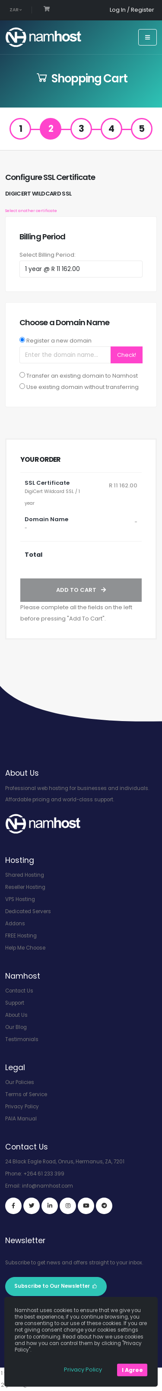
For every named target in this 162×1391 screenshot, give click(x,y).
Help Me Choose (25, 947)
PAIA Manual (21, 1118)
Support (14, 1002)
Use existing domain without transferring (82, 387)
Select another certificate (31, 210)
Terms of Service (26, 1094)
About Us (16, 1015)
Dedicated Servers (28, 911)
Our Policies (19, 1082)
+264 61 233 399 (43, 1173)
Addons (15, 923)
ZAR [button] (16, 10)
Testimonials (21, 1039)
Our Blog (16, 1027)
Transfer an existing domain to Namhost (82, 376)
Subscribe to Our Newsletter (56, 1286)
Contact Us (19, 990)
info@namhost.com (47, 1185)
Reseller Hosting (25, 887)
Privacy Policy (22, 1106)
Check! (126, 355)
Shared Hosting (24, 875)
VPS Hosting (20, 899)
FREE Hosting (21, 935)
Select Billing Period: (47, 255)
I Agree (132, 1370)
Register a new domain (59, 340)
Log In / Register (132, 10)
